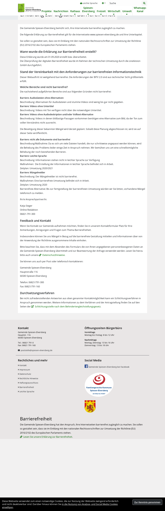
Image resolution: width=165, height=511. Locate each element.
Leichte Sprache (88, 3)
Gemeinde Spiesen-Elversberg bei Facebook (107, 422)
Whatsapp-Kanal (140, 9)
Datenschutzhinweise (53, 310)
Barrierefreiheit (26, 442)
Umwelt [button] (127, 11)
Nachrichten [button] (60, 11)
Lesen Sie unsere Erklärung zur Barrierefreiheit (47, 493)
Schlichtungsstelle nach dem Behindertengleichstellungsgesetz (68, 362)
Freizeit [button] (101, 11)
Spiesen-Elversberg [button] (88, 9)
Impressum (24, 425)
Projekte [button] (46, 11)
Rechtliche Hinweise (28, 433)
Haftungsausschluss (28, 438)
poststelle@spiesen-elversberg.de (36, 405)
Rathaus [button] (75, 11)
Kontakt (22, 420)
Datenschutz (24, 429)
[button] (104, 3)
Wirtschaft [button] (114, 11)
